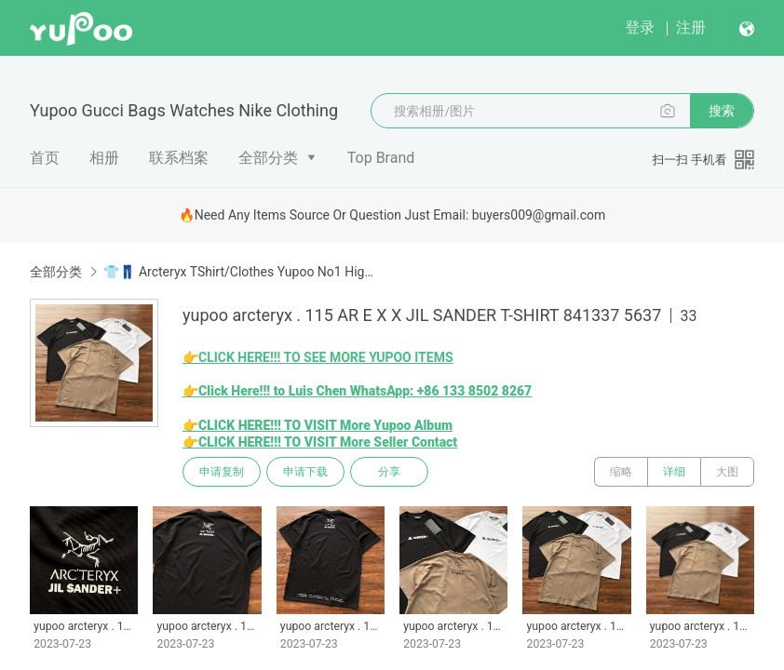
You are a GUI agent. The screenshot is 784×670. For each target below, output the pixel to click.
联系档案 (179, 158)
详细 (674, 471)
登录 (640, 27)
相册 (104, 158)
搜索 (722, 110)
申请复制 (221, 471)
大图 (727, 471)
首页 (45, 158)
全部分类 (268, 158)
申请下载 (305, 471)
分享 (389, 471)
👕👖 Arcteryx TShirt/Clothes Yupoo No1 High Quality (238, 271)
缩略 (621, 471)
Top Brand (381, 158)
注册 (691, 27)
